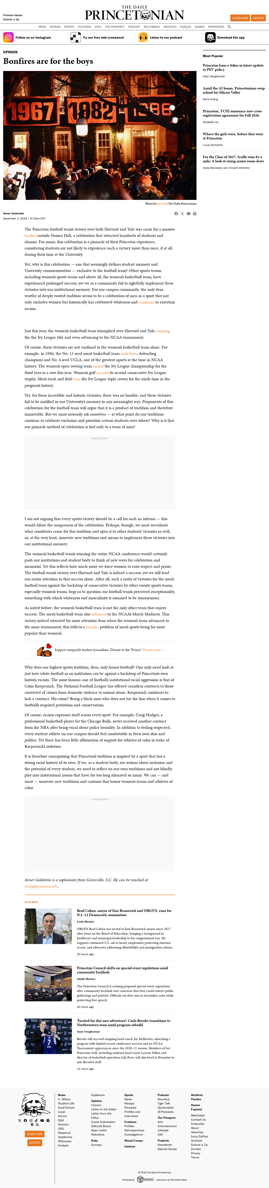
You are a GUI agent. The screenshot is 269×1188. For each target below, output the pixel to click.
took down (130, 353)
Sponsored (216, 27)
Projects (163, 1139)
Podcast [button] (134, 27)
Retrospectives (134, 1129)
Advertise (197, 1131)
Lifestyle (163, 1129)
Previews (130, 1106)
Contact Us (198, 1118)
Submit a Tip (199, 1144)
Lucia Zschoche (213, 145)
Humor (199, 27)
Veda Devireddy (212, 168)
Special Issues (167, 1148)
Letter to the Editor (104, 1108)
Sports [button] (69, 27)
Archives (170, 27)
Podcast (163, 1094)
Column (96, 1104)
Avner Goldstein (13, 213)
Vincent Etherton (239, 168)
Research (64, 1132)
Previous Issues (12, 15)
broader (92, 626)
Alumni (62, 1115)
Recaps (129, 1102)
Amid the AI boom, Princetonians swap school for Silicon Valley (234, 90)
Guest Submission (103, 1121)
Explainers (98, 1094)
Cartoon (129, 1145)
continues (147, 302)
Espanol (196, 1108)
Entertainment (167, 1125)
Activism (63, 1123)
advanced (99, 613)
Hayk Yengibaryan (214, 76)
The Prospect (166, 1117)
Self (160, 1133)
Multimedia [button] (152, 27)
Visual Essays (133, 1139)
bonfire (31, 235)
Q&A (61, 1119)
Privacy (195, 1152)
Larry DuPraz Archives (199, 1137)
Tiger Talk (164, 1102)
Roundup (164, 1098)
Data (94, 1139)
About (195, 1127)
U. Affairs (64, 1098)
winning (164, 330)
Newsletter (165, 1144)
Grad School (66, 1106)
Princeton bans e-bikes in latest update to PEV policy (233, 67)
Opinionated (166, 1106)
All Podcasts (166, 1111)
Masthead (197, 1114)
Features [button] (84, 27)
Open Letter (99, 1129)
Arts (160, 1121)
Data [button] (98, 27)
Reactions (97, 1133)
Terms (195, 1156)
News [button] (42, 27)
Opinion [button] (55, 27)
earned (99, 365)
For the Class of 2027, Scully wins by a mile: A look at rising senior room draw (233, 159)
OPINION (10, 52)
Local (61, 1111)
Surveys (96, 1144)
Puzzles (185, 27)
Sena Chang (210, 99)
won (77, 378)
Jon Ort (161, 204)
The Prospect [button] (115, 27)
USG (61, 1127)
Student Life (66, 1102)
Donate (258, 18)
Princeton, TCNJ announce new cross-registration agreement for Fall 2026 (233, 113)
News (62, 1094)
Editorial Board (101, 1125)
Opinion (96, 1100)
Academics (65, 1136)
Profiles (129, 1125)
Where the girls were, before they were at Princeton (233, 136)
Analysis (63, 1144)
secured (102, 372)
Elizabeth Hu (211, 122)
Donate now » (153, 648)
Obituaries (64, 1140)
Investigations (133, 1133)
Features (130, 1121)
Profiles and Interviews (132, 1113)
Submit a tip (11, 19)
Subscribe (240, 18)
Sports (128, 1094)
